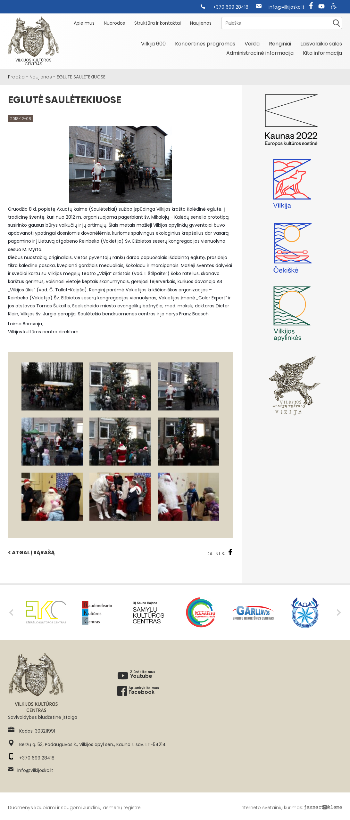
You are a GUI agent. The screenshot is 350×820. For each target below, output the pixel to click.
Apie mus (84, 23)
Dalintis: (219, 553)
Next (339, 612)
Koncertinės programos (205, 43)
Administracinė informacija (260, 53)
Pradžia (16, 77)
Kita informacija (322, 53)
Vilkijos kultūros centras (33, 41)
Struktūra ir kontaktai (157, 23)
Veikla (252, 43)
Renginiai (280, 43)
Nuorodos (114, 23)
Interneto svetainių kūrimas (271, 807)
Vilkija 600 (153, 43)
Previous (11, 612)
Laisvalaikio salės (321, 43)
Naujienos (201, 23)
